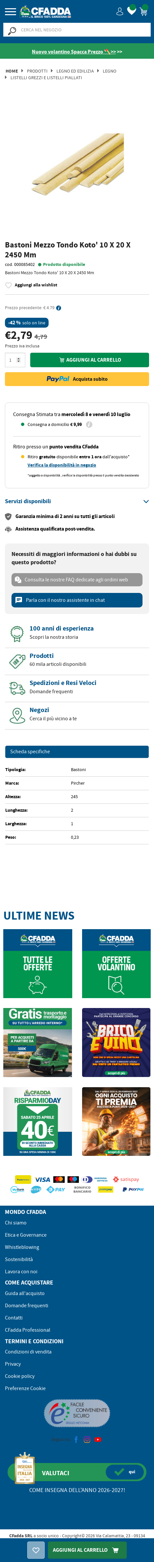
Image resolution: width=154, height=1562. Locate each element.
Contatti (14, 1318)
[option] (77, 168)
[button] (120, 11)
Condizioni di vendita (28, 1352)
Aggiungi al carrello (89, 359)
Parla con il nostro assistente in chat (60, 600)
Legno (109, 71)
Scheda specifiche (30, 752)
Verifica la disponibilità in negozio (62, 465)
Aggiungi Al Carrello (87, 1549)
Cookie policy (19, 1376)
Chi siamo (16, 1223)
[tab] (77, 501)
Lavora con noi (21, 1271)
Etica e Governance (26, 1235)
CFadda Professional (27, 1330)
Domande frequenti (26, 1305)
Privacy (13, 1364)
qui (124, 1472)
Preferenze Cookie (25, 1388)
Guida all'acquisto (25, 1293)
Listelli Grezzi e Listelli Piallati (46, 78)
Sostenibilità (19, 1259)
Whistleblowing (22, 1247)
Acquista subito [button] (77, 379)
